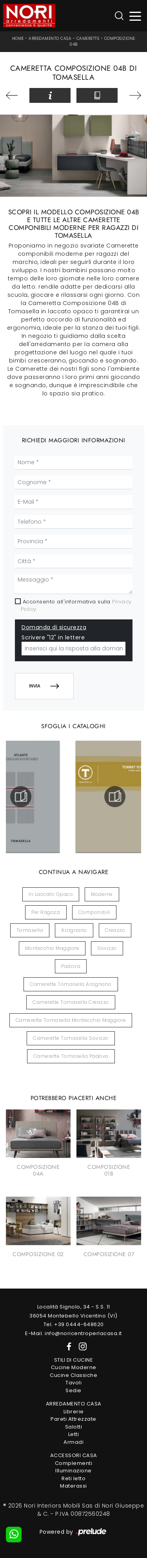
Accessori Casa (73, 1455)
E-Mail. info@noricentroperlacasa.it (73, 1333)
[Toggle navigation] (135, 16)
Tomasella (30, 930)
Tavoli (73, 1382)
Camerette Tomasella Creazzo (71, 1002)
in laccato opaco (51, 894)
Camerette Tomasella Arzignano (71, 984)
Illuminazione (73, 1470)
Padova (70, 966)
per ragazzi (45, 912)
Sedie (73, 1390)
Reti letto (73, 1478)
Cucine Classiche (73, 1375)
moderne (102, 894)
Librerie (74, 1411)
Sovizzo (107, 948)
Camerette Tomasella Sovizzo (71, 1038)
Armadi (73, 1442)
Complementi (74, 1463)
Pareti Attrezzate (73, 1419)
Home (18, 38)
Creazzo (115, 930)
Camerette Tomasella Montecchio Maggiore (71, 1020)
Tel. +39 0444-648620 (74, 1324)
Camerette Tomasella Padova (71, 1056)
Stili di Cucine (73, 1360)
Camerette (88, 38)
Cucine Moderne (73, 1367)
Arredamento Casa (50, 38)
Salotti (73, 1427)
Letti (73, 1434)
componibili (94, 912)
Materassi (73, 1486)
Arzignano (74, 930)
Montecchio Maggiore (52, 948)
